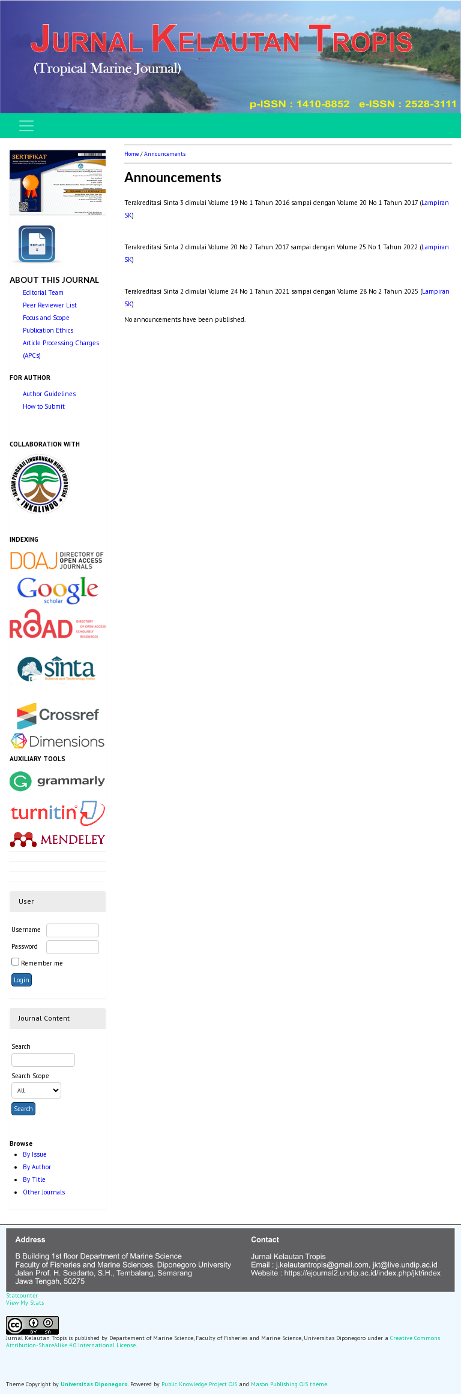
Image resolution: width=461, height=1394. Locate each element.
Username (26, 929)
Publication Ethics (48, 330)
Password (24, 946)
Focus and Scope (46, 317)
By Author (37, 1167)
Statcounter (22, 1295)
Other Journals (44, 1192)
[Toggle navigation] (26, 126)
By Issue (35, 1154)
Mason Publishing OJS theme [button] (289, 1384)
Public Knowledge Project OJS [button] (199, 1384)
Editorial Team (43, 292)
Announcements (164, 154)
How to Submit (44, 406)
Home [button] (131, 154)
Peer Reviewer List (50, 305)
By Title (34, 1179)
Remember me (42, 963)
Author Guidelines (49, 394)
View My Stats (25, 1303)
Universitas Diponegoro (94, 1384)
